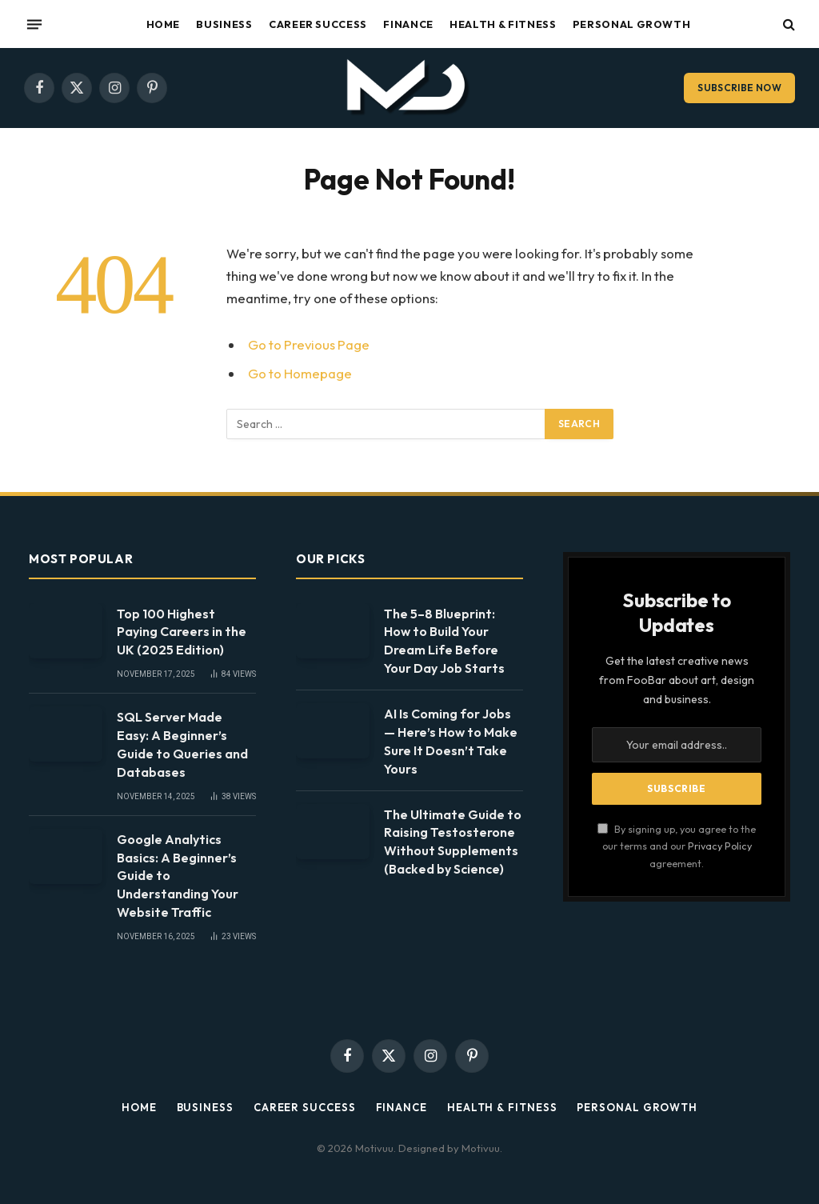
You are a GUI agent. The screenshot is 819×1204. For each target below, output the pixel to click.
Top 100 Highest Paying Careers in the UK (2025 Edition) (181, 632)
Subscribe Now (739, 88)
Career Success (318, 24)
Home (163, 24)
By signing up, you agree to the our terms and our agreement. (676, 846)
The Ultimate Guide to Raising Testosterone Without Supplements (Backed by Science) (452, 842)
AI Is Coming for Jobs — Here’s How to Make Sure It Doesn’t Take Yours (450, 741)
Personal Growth (632, 24)
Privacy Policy (720, 845)
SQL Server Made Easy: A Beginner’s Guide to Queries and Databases (182, 744)
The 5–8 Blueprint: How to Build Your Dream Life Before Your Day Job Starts (444, 641)
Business (224, 24)
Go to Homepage (300, 373)
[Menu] (34, 24)
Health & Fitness (502, 24)
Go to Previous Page (309, 344)
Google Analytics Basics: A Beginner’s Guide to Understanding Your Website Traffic (177, 876)
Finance (408, 24)
